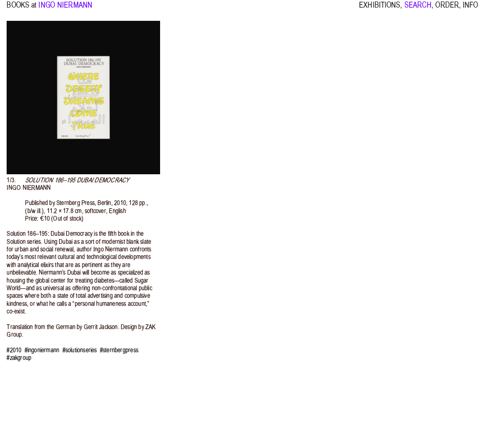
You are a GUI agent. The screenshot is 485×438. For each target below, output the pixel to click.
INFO (470, 9)
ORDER (447, 9)
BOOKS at (21, 9)
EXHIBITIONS (379, 9)
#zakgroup (19, 358)
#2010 (14, 350)
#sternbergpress (119, 350)
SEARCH (418, 9)
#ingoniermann (42, 350)
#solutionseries (80, 350)
